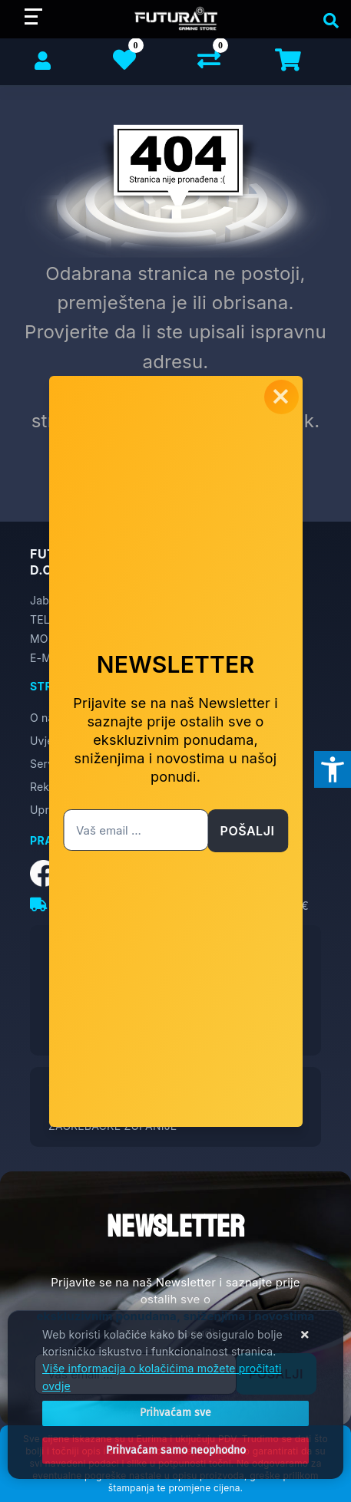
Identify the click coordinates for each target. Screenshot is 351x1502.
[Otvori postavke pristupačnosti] (332, 769)
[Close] (175, 1413)
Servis (46, 763)
